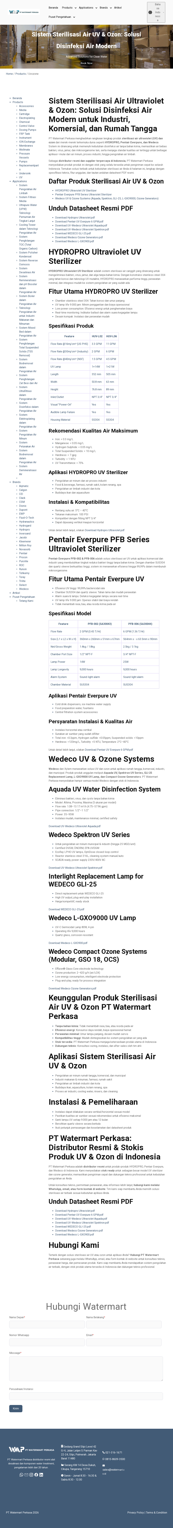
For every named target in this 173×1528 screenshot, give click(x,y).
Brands (104, 7)
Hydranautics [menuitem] (26, 521)
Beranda (53, 7)
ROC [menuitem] (21, 565)
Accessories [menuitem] (26, 106)
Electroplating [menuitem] (27, 118)
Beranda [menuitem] (17, 98)
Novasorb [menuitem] (24, 549)
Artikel (118, 7)
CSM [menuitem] (22, 501)
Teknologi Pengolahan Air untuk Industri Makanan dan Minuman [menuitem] (27, 315)
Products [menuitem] (18, 102)
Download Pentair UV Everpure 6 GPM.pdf (79, 221)
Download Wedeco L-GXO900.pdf (74, 241)
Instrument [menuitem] (25, 137)
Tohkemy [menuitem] (24, 573)
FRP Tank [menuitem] (24, 133)
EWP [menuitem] (22, 513)
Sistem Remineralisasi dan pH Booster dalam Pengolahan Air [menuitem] (28, 284)
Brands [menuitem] (17, 482)
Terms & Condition (156, 1512)
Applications (86, 7)
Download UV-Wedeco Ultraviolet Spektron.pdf (82, 229)
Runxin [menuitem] (23, 569)
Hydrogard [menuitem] (25, 525)
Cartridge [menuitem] (24, 114)
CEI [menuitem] (21, 494)
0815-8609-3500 (115, 1459)
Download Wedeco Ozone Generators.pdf (79, 237)
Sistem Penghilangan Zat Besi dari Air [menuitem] (28, 379)
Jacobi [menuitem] (23, 537)
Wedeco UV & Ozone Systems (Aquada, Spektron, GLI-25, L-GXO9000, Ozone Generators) (107, 198)
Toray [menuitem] (22, 577)
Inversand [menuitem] (24, 533)
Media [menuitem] (22, 110)
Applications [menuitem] (20, 181)
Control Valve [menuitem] (26, 125)
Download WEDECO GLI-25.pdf (73, 233)
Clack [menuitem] (22, 497)
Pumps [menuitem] (23, 161)
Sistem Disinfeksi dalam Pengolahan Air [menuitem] (29, 406)
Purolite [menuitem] (23, 561)
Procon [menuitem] (23, 557)
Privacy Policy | (136, 1512)
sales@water (110, 1469)
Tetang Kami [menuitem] (26, 600)
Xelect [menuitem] (23, 585)
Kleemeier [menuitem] (25, 541)
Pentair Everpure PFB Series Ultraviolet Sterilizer (83, 194)
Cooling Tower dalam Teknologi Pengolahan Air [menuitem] (28, 228)
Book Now (86, 63)
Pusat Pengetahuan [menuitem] (24, 596)
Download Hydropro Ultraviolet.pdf (75, 217)
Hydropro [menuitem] (24, 529)
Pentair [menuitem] (23, 553)
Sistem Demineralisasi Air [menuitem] (27, 470)
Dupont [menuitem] (23, 509)
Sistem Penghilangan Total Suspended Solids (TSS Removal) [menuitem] (29, 347)
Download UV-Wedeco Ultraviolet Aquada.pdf (81, 225)
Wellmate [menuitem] (24, 149)
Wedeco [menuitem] (24, 589)
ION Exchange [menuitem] (27, 141)
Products (67, 7)
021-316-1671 (113, 1452)
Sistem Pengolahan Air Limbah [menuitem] (27, 189)
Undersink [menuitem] (25, 173)
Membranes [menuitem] (26, 145)
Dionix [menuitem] (22, 505)
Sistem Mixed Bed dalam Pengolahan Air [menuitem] (27, 331)
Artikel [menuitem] (16, 592)
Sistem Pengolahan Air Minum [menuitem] (27, 434)
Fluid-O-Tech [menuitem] (26, 517)
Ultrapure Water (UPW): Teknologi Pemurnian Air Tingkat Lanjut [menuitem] (28, 212)
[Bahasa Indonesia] (156, 12)
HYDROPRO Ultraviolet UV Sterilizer (76, 190)
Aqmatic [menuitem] (24, 486)
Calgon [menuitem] (23, 490)
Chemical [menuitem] (24, 122)
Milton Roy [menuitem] (25, 545)
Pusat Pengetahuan (60, 16)
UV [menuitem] (20, 177)
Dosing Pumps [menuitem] (27, 129)
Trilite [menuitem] (22, 581)
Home (9, 73)
